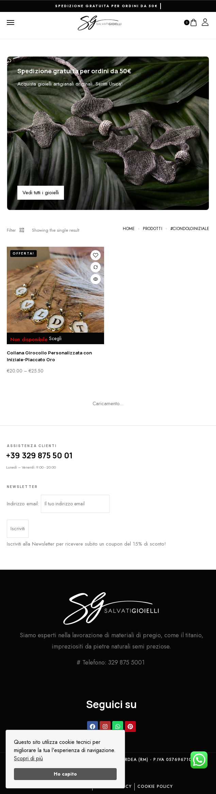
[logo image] (100, 22)
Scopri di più (28, 758)
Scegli (55, 338)
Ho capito (65, 773)
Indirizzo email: (58, 504)
